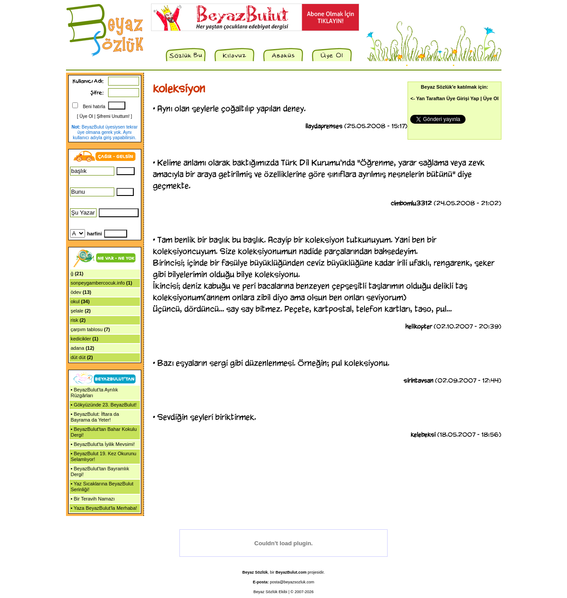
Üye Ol (86, 116)
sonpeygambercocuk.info (98, 282)
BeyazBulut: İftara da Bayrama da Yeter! (95, 416)
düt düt (78, 357)
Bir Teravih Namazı (94, 498)
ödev (76, 292)
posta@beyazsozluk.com (292, 582)
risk (74, 320)
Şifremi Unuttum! (113, 116)
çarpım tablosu (87, 329)
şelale (77, 310)
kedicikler (81, 338)
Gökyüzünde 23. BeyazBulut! (105, 404)
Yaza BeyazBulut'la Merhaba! (105, 508)
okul (75, 301)
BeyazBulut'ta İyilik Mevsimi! (104, 444)
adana (78, 348)
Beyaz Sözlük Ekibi (270, 592)
